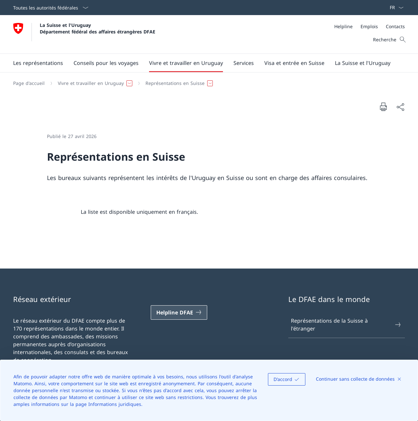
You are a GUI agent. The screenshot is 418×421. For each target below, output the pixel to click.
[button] (38, 63)
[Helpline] (343, 26)
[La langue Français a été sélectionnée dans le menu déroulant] (394, 7)
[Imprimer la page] (383, 106)
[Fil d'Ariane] (206, 83)
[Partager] (400, 106)
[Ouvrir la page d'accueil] (84, 34)
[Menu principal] (204, 63)
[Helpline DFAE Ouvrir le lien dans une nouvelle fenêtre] (179, 312)
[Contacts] (395, 26)
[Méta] (369, 26)
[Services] (243, 63)
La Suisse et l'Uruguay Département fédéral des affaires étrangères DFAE (97, 28)
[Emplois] (369, 26)
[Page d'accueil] (29, 83)
